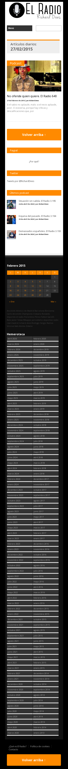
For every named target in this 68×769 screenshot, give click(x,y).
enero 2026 (13, 354)
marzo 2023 (13, 538)
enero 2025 (13, 419)
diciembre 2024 (15, 425)
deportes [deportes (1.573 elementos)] (11, 316)
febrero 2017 (40, 533)
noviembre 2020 (15, 689)
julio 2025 (12, 387)
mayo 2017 (39, 516)
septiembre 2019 (42, 365)
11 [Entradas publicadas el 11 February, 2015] (25, 286)
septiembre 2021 (16, 635)
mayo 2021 (13, 657)
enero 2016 (39, 603)
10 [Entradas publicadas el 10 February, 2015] (18, 286)
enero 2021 (13, 678)
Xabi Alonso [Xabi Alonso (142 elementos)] (20, 326)
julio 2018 (38, 441)
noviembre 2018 (41, 419)
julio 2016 (38, 570)
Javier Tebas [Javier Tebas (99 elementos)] (17, 320)
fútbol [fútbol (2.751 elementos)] (44, 316)
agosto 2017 (39, 500)
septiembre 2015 (42, 624)
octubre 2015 (40, 619)
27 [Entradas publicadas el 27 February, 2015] (40, 295)
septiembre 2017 (42, 495)
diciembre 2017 (41, 479)
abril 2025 (12, 403)
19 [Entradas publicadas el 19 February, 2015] (33, 290)
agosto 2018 (39, 435)
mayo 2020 (13, 722)
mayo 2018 (39, 452)
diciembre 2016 (41, 543)
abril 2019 (38, 392)
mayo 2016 (39, 581)
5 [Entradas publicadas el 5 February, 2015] (32, 281)
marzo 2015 (39, 657)
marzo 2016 (39, 592)
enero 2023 (13, 549)
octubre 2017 (40, 489)
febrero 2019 (40, 403)
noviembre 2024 (15, 430)
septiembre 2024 (16, 441)
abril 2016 (38, 587)
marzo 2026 (13, 344)
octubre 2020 (14, 695)
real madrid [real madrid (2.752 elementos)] (12, 323)
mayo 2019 (39, 387)
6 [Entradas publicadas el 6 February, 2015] (40, 281)
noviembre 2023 (15, 495)
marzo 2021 (13, 668)
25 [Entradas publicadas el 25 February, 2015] (25, 295)
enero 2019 (39, 408)
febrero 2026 (14, 349)
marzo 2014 (39, 722)
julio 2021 (12, 646)
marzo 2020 (13, 732)
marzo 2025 (13, 408)
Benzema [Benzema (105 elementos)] (49, 310)
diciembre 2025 (15, 360)
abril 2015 (38, 651)
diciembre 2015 (41, 608)
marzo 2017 (39, 527)
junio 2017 (38, 511)
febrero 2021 (14, 673)
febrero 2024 (14, 479)
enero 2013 (39, 732)
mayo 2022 (13, 592)
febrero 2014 (40, 727)
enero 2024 (13, 484)
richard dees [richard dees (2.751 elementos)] (25, 323)
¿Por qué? (34, 161)
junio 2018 (38, 446)
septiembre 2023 (16, 506)
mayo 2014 (39, 711)
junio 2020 (12, 716)
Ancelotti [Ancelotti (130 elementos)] (11, 310)
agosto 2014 (39, 695)
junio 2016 (38, 576)
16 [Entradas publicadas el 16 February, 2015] (10, 290)
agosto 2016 (39, 565)
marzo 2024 (13, 473)
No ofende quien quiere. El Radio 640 (32, 96)
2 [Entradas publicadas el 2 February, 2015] (10, 281)
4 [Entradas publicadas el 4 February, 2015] (25, 281)
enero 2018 (39, 473)
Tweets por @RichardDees (20, 181)
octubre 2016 (40, 554)
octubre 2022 (14, 565)
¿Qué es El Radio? (17, 746)
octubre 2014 (40, 684)
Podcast (16, 63)
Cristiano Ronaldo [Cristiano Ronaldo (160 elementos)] (41, 313)
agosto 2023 (13, 511)
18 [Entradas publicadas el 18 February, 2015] (25, 290)
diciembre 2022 (15, 554)
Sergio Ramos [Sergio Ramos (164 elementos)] (46, 323)
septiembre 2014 (42, 689)
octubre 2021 (14, 630)
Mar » (53, 301)
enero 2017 (39, 538)
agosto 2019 (39, 371)
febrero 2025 (14, 414)
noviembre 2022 (15, 560)
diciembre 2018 (41, 414)
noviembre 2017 (41, 484)
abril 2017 (38, 522)
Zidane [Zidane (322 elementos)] (29, 326)
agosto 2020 (13, 705)
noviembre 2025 (15, 365)
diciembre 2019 (41, 349)
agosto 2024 (13, 446)
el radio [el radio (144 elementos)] (20, 316)
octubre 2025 (14, 371)
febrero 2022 (14, 608)
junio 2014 (38, 705)
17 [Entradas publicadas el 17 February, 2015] (18, 290)
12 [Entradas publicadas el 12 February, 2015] (33, 286)
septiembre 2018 (42, 430)
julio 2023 (12, 516)
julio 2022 (12, 581)
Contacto (13, 749)
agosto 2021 (13, 641)
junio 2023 (12, 522)
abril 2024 (12, 468)
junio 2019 (38, 381)
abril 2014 (38, 716)
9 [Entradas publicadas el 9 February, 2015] (10, 286)
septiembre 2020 (16, 700)
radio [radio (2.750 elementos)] (55, 320)
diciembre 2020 (15, 684)
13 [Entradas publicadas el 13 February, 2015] (40, 286)
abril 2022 (12, 597)
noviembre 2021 (15, 624)
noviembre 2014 (41, 678)
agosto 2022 (13, 576)
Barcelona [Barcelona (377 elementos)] (39, 310)
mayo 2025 (13, 398)
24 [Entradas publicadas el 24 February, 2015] (18, 295)
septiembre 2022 (16, 570)
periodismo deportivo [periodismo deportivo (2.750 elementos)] (42, 320)
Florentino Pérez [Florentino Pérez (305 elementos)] (32, 316)
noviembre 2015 (41, 614)
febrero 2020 (40, 338)
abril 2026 (12, 338)
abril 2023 (12, 533)
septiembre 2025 (16, 376)
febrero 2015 (40, 662)
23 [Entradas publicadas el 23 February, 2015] (10, 295)
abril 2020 (12, 727)
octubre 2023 (14, 500)
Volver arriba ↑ (34, 134)
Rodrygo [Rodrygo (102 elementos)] (36, 323)
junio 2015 (38, 641)
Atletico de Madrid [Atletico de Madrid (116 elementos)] (25, 310)
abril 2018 (38, 457)
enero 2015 (39, 668)
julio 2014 (38, 700)
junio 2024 (12, 457)
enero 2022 (13, 614)
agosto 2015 (39, 630)
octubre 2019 (40, 360)
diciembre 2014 (41, 673)
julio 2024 (12, 452)
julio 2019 (38, 376)
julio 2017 (38, 506)
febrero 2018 (40, 468)
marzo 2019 (39, 398)
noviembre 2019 (41, 354)
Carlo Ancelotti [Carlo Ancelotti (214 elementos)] (14, 313)
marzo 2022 (13, 603)
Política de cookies (40, 746)
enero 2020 (39, 344)
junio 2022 (12, 587)
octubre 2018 (40, 425)
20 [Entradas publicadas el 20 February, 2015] (40, 290)
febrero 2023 (14, 543)
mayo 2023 (13, 527)
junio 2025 (12, 392)
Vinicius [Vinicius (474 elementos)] (10, 326)
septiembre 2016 (42, 560)
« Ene (12, 301)
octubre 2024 (14, 435)
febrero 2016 (40, 597)
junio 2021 (12, 651)
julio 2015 (38, 635)
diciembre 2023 (15, 489)
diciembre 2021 (15, 619)
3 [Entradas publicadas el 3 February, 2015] (17, 281)
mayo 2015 (39, 646)
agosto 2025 (13, 381)
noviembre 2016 (41, 549)
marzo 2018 (39, 462)
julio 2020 (12, 711)
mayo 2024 (13, 462)
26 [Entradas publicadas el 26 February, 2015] (33, 295)
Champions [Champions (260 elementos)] (27, 313)
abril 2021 (12, 662)
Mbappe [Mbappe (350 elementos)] (27, 320)
